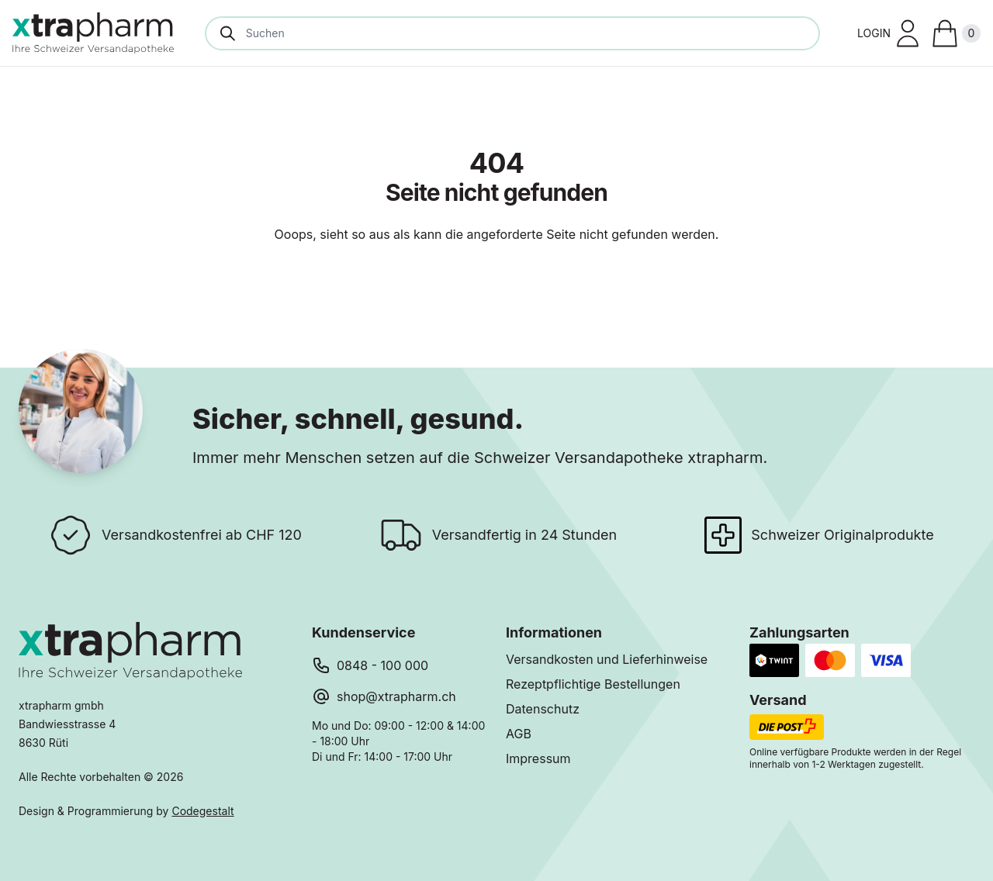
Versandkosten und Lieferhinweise (607, 659)
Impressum (538, 758)
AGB (518, 733)
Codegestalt (202, 810)
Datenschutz (543, 709)
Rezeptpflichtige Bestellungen (593, 684)
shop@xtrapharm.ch (396, 696)
